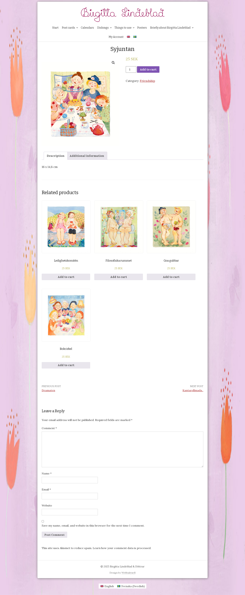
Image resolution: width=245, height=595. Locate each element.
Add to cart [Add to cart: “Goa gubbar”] (171, 277)
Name (47, 473)
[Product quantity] (131, 69)
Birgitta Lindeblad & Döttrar (127, 566)
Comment (49, 428)
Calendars (87, 27)
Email (46, 489)
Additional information (87, 156)
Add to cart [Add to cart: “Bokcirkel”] (66, 365)
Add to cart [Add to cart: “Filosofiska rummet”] (118, 277)
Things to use (123, 27)
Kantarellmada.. (193, 390)
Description (55, 156)
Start (55, 27)
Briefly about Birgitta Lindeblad (170, 27)
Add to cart (148, 69)
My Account (116, 36)
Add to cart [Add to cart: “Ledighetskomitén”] (66, 277)
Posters (142, 27)
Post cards (68, 27)
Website (47, 505)
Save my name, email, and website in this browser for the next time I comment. (93, 525)
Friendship (147, 81)
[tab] (56, 156)
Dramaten (48, 390)
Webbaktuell (128, 572)
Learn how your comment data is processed (122, 548)
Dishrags (103, 27)
